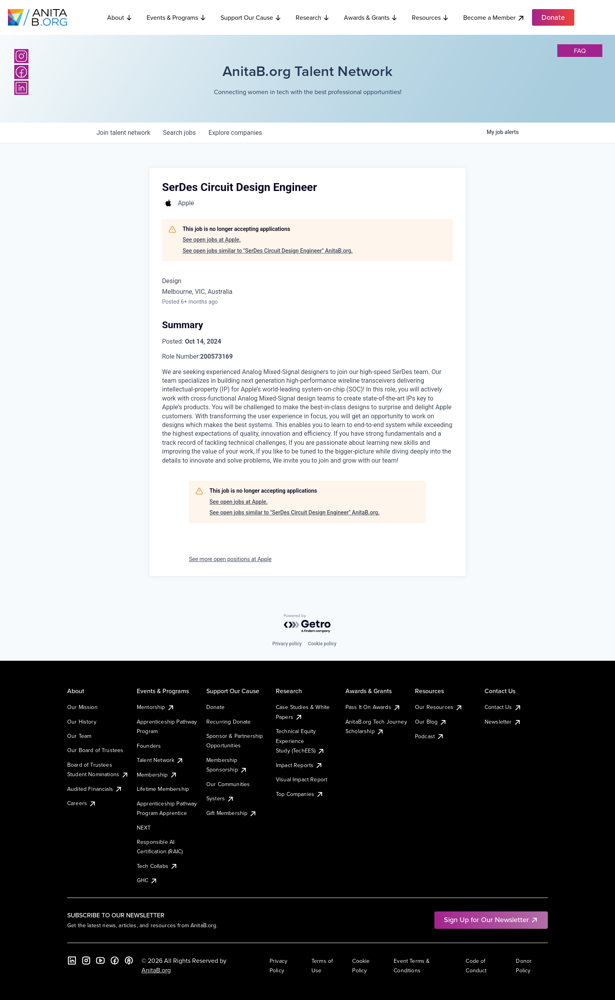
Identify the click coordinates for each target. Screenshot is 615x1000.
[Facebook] (21, 72)
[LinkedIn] (21, 88)
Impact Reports (299, 765)
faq (580, 50)
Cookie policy (322, 644)
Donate (215, 707)
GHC (147, 880)
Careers (81, 803)
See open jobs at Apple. (212, 239)
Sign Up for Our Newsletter (491, 919)
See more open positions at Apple (230, 559)
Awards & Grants (371, 17)
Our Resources (439, 707)
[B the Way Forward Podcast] (129, 960)
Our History (81, 722)
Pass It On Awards (373, 707)
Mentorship (156, 707)
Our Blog (431, 722)
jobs (179, 132)
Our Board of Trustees (95, 750)
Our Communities (228, 784)
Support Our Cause (251, 17)
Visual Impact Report (301, 779)
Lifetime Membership (163, 789)
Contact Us (503, 707)
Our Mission (82, 707)
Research (313, 17)
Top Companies (300, 794)
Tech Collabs (157, 866)
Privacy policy (287, 644)
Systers (220, 798)
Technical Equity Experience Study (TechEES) (300, 740)
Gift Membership (231, 813)
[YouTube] (100, 960)
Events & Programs (176, 17)
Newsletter (503, 722)
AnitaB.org (156, 970)
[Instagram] (21, 56)
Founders (149, 746)
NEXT (144, 828)
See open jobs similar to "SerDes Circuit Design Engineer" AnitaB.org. (268, 251)
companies (235, 132)
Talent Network (160, 760)
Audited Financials (95, 789)
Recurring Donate (228, 722)
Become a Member (494, 17)
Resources (430, 17)
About (119, 17)
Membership (157, 775)
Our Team (79, 736)
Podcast (429, 736)
